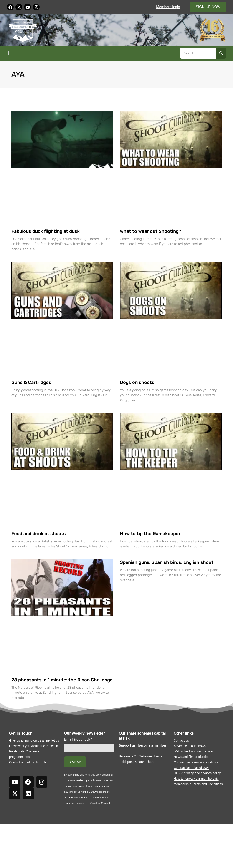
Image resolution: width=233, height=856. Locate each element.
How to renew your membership (196, 778)
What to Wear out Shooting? (150, 231)
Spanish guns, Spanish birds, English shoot (166, 562)
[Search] (221, 53)
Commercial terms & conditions (196, 762)
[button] (92, 53)
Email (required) (78, 739)
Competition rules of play (191, 767)
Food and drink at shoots (38, 533)
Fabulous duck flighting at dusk (45, 231)
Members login (168, 7)
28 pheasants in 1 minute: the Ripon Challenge (62, 680)
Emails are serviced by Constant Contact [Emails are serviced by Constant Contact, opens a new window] (87, 803)
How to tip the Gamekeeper (150, 533)
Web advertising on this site (193, 751)
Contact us (181, 740)
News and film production (191, 757)
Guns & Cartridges (31, 382)
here (47, 762)
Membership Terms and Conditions (198, 784)
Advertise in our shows (190, 746)
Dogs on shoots (137, 382)
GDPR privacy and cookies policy (197, 773)
